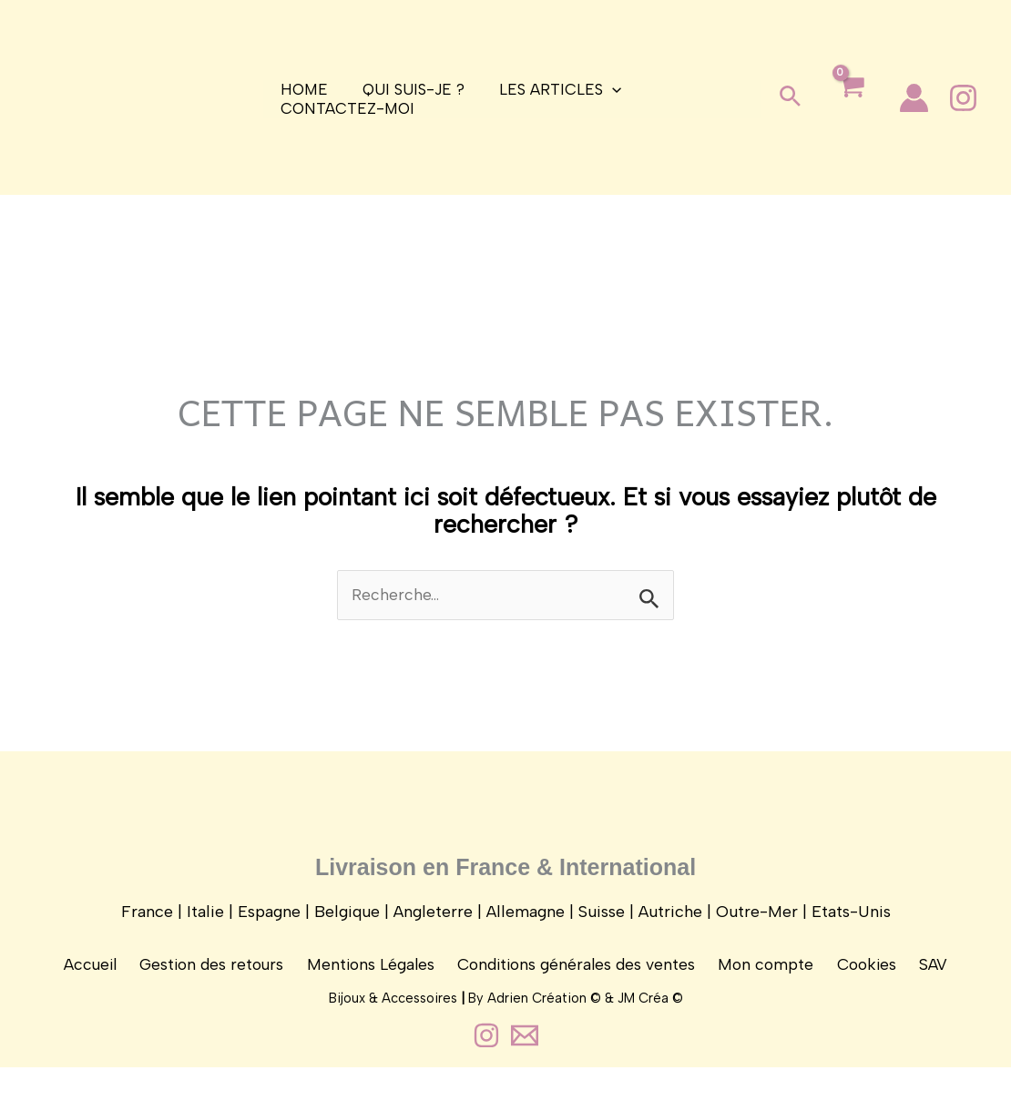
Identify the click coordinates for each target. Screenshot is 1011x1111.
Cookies (862, 978)
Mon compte (765, 978)
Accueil (100, 978)
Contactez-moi (346, 108)
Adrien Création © (544, 1042)
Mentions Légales (375, 978)
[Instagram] (963, 98)
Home (302, 89)
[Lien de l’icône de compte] (914, 98)
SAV (924, 978)
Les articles (551, 89)
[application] (603, 89)
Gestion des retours (219, 978)
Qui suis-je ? (408, 89)
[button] (790, 97)
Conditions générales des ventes (578, 978)
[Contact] (524, 1079)
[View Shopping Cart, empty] (851, 102)
